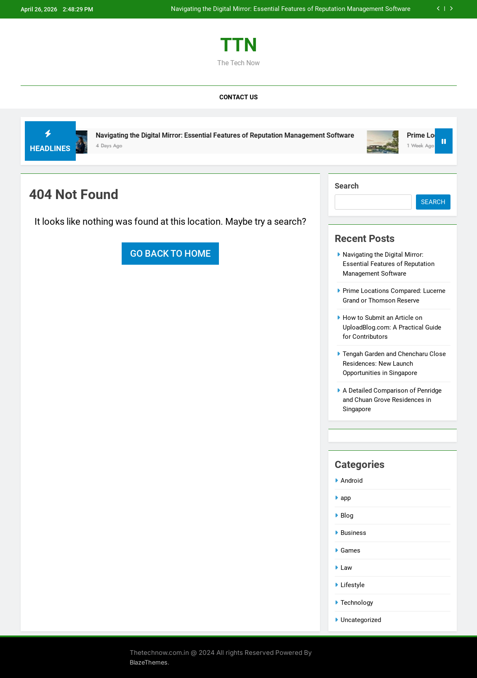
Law (346, 568)
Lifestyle (353, 585)
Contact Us (238, 97)
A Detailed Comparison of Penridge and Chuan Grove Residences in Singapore (392, 400)
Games (350, 550)
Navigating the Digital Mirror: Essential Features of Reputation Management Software (290, 9)
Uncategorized (361, 620)
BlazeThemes (149, 662)
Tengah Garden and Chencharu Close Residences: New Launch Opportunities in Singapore (394, 363)
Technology (357, 602)
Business (353, 533)
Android (351, 480)
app (346, 498)
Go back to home (170, 253)
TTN (238, 45)
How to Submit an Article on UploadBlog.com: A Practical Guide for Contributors (392, 327)
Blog (347, 515)
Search (347, 185)
